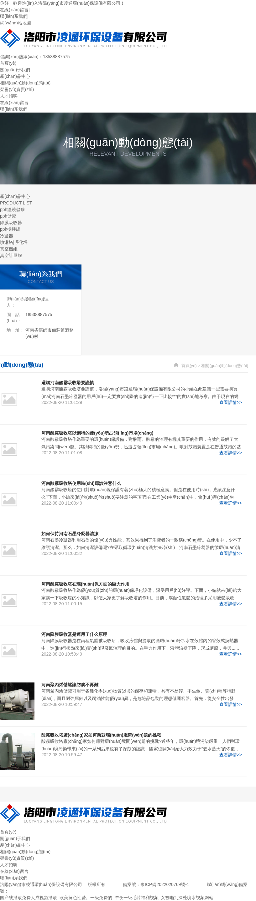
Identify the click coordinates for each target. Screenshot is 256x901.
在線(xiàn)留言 (14, 9)
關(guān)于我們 (15, 69)
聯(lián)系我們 (13, 16)
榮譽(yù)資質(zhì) (17, 89)
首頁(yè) (8, 63)
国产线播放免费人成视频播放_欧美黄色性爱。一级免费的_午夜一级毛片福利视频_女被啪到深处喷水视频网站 (106, 897)
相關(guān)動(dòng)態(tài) (25, 82)
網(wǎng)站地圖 (15, 22)
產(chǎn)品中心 (15, 76)
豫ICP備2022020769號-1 (164, 884)
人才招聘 (9, 95)
